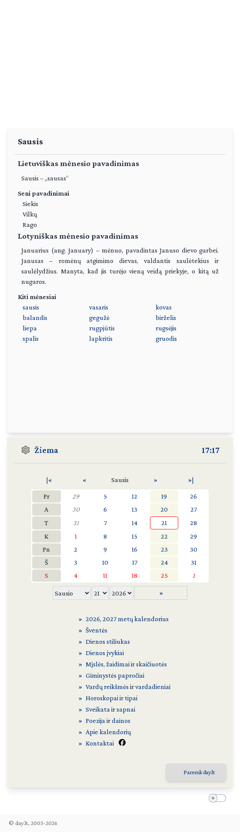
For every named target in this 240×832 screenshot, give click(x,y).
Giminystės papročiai (115, 675)
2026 (93, 618)
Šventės (96, 630)
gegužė (99, 317)
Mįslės (94, 664)
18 (134, 575)
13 (134, 509)
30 (76, 509)
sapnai (126, 709)
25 (164, 575)
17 (134, 562)
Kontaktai (100, 743)
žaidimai (118, 664)
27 (193, 509)
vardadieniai (152, 686)
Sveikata (98, 709)
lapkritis (101, 338)
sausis (31, 307)
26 (193, 496)
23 (164, 549)
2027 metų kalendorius (136, 618)
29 (75, 496)
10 (105, 562)
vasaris (98, 307)
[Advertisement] (120, 61)
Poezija (95, 720)
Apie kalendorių (108, 731)
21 (164, 522)
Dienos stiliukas (108, 641)
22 (164, 536)
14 (134, 522)
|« (49, 479)
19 (164, 496)
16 (134, 549)
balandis (35, 317)
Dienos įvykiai (105, 652)
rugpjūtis (102, 328)
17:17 (211, 450)
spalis (31, 338)
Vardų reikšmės (107, 686)
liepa (30, 328)
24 (164, 562)
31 (76, 522)
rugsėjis (166, 328)
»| (191, 479)
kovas (164, 307)
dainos (121, 720)
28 (193, 522)
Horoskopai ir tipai (111, 698)
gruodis (166, 338)
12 (134, 496)
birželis (166, 317)
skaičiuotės (151, 664)
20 (164, 509)
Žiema (46, 450)
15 (134, 536)
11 (105, 575)
